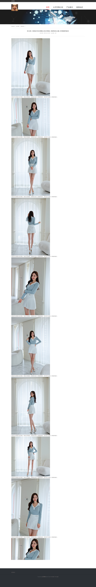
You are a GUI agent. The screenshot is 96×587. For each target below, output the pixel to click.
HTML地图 (56, 576)
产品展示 (69, 7)
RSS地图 (52, 576)
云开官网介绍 (58, 7)
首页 (47, 7)
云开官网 (17, 26)
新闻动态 (79, 7)
